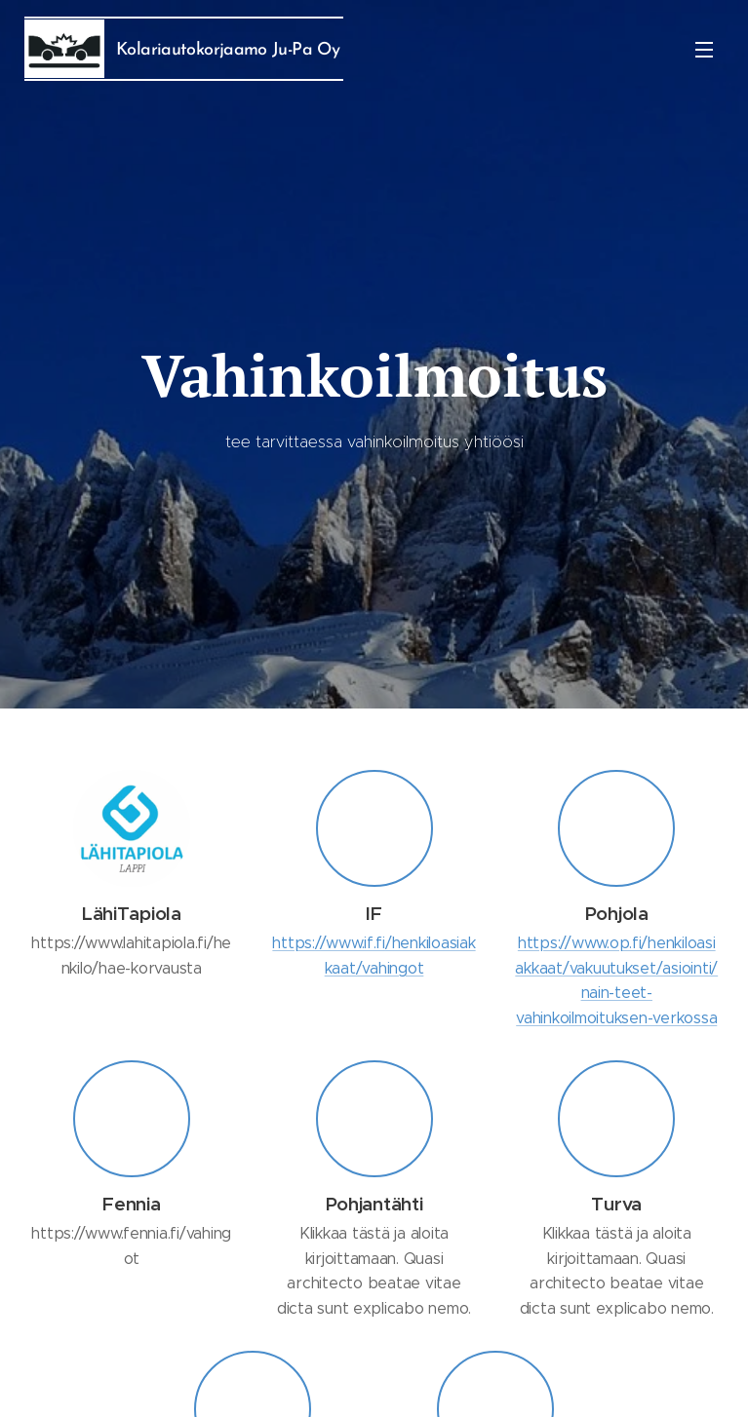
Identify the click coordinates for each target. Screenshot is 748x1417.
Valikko (704, 50)
